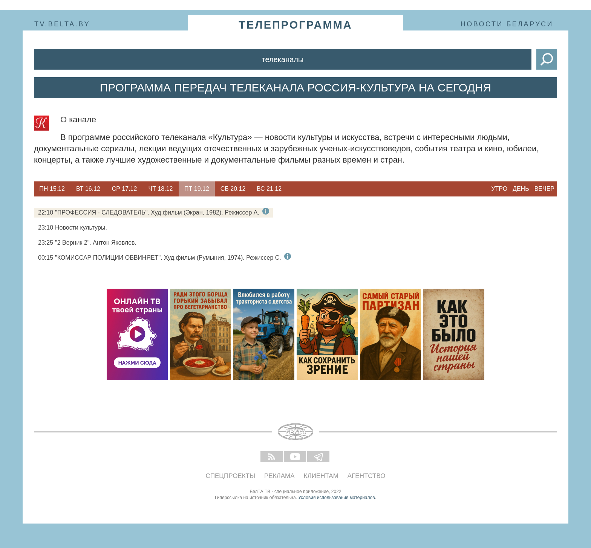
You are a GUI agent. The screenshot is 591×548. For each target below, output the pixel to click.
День (521, 189)
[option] (52, 188)
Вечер (544, 189)
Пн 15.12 (52, 189)
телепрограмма (295, 25)
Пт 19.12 (196, 189)
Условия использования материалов (336, 497)
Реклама (279, 476)
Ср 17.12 (124, 189)
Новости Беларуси (507, 24)
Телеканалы (283, 59)
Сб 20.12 (233, 189)
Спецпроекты (231, 476)
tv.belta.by (62, 24)
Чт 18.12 (161, 189)
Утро (499, 189)
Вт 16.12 (88, 189)
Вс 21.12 (269, 189)
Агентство (367, 476)
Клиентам (321, 476)
